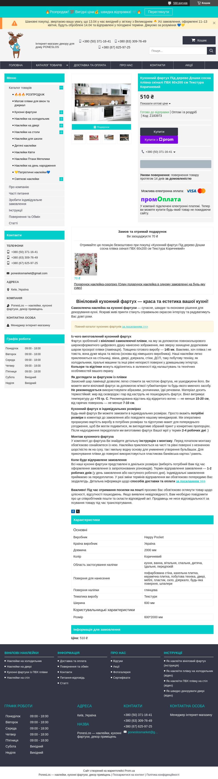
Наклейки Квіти (24, 152)
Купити (159, 131)
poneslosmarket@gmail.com (29, 273)
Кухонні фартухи (25, 112)
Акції (189, 65)
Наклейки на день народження (35, 165)
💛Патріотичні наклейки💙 (32, 172)
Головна (16, 65)
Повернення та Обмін (24, 217)
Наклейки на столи (27, 132)
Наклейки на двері (26, 125)
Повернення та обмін (74, 666)
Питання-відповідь (72, 677)
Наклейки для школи (28, 138)
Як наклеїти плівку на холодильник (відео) (188, 673)
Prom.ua (130, 770)
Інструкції (15, 210)
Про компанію (19, 187)
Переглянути (158, 12)
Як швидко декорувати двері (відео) (184, 693)
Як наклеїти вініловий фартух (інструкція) (185, 663)
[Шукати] (211, 51)
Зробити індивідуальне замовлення (25, 202)
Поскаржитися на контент (128, 774)
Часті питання (19, 193)
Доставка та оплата (90, 65)
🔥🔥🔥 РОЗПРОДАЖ (29, 94)
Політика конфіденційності (163, 774)
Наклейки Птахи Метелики (32, 159)
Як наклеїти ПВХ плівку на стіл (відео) (186, 683)
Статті (13, 223)
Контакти (157, 65)
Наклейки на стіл (18, 677)
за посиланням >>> (135, 326)
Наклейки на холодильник (31, 118)
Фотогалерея (122, 672)
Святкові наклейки (26, 179)
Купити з (159, 140)
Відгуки (118, 661)
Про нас (126, 65)
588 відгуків (180, 3)
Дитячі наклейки (25, 145)
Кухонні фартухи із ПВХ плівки (27, 672)
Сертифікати (121, 677)
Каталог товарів (49, 65)
